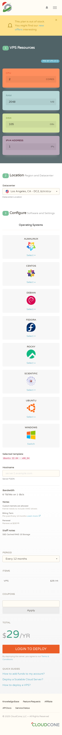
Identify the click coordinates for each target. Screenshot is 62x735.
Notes (5, 502)
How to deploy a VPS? (16, 685)
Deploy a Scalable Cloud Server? (22, 679)
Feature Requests (32, 701)
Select (31, 255)
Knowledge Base (10, 701)
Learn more (34, 516)
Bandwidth (8, 490)
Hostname (8, 467)
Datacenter (8, 185)
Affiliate (48, 701)
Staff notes (8, 530)
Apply (31, 610)
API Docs (6, 708)
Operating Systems (31, 225)
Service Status (22, 708)
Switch (31, 443)
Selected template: (12, 454)
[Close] (56, 20)
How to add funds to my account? (23, 673)
